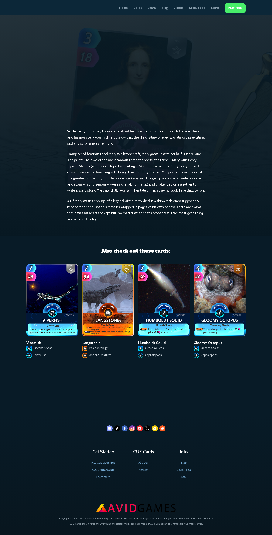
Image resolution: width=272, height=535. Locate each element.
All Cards (143, 462)
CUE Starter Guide (103, 470)
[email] (155, 428)
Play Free (235, 8)
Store (215, 8)
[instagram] (132, 428)
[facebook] (125, 428)
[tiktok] (117, 428)
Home (123, 8)
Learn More (103, 477)
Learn (152, 8)
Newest (143, 470)
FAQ (183, 477)
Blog (165, 8)
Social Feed (197, 8)
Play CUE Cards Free (103, 462)
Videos (178, 8)
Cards (138, 8)
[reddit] (162, 428)
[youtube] (140, 428)
